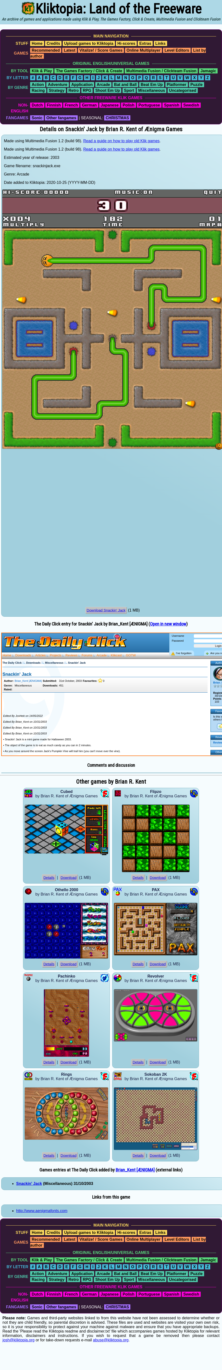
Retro (74, 90)
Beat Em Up (152, 85)
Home (37, 43)
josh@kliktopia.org (18, 1340)
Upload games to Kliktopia (88, 43)
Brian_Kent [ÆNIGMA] (135, 1170)
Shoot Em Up (107, 90)
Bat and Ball (125, 85)
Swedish (191, 105)
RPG (87, 90)
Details (48, 878)
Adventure (57, 85)
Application (82, 85)
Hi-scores (126, 43)
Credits (53, 43)
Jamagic (208, 71)
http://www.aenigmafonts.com (41, 1211)
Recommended (46, 50)
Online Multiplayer (143, 50)
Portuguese (149, 105)
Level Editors (176, 50)
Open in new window (168, 624)
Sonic (37, 118)
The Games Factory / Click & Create (89, 71)
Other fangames (61, 118)
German (89, 105)
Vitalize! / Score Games (101, 50)
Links (160, 43)
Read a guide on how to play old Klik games (121, 141)
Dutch (37, 105)
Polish (128, 105)
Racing (38, 90)
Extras (145, 43)
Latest (69, 50)
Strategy (56, 90)
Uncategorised (182, 90)
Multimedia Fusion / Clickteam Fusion (161, 71)
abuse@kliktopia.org (110, 1340)
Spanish (171, 105)
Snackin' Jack (29, 1183)
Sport (129, 90)
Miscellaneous (151, 90)
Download (68, 878)
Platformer (176, 85)
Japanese (110, 105)
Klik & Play (42, 71)
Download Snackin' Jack (106, 610)
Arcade (103, 85)
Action (38, 85)
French (71, 105)
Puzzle (196, 85)
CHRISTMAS (117, 118)
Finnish (54, 105)
